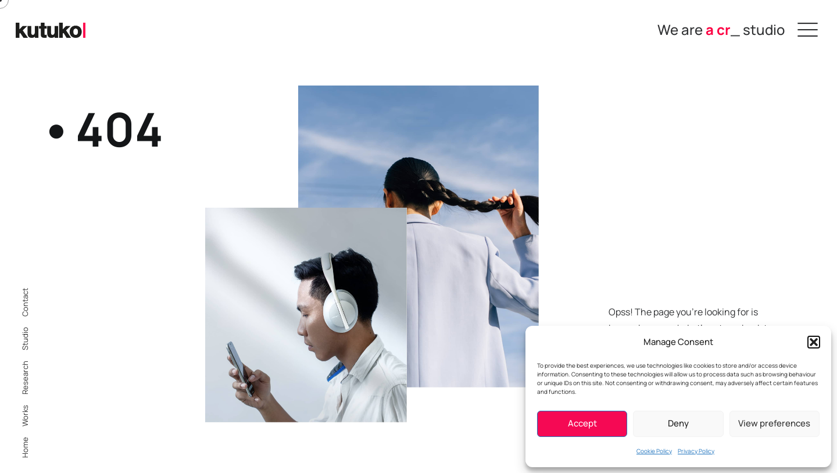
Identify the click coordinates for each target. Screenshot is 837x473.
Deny (678, 423)
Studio (25, 338)
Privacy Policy (696, 451)
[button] (814, 342)
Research (25, 377)
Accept (582, 423)
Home (25, 447)
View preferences (774, 423)
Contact (25, 302)
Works (25, 415)
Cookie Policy (654, 451)
